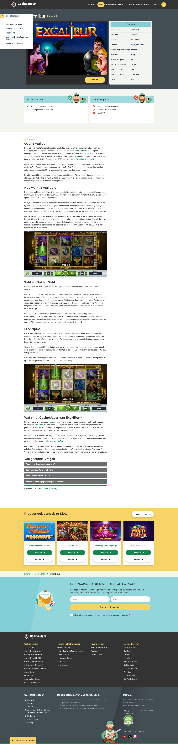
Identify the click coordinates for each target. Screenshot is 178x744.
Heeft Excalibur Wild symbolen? (39, 470)
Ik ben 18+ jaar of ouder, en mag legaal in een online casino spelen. (100, 615)
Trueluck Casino (129, 675)
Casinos (90, 4)
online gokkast (54, 422)
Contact (30, 707)
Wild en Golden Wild (14, 29)
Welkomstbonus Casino (99, 647)
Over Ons (30, 700)
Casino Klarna (62, 661)
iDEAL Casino (125, 4)
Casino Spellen (29, 672)
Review (38, 559)
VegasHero (128, 658)
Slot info (131, 24)
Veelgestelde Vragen (14, 43)
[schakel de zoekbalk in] (163, 4)
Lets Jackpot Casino (131, 668)
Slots (101, 4)
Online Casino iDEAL (64, 647)
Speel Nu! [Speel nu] (95, 80)
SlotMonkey (128, 651)
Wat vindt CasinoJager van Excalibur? (17, 38)
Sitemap (30, 723)
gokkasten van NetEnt (53, 441)
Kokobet (127, 654)
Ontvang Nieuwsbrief (110, 607)
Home (27, 574)
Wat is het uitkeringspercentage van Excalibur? (46, 482)
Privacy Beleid (32, 719)
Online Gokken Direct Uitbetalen (35, 668)
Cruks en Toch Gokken (32, 679)
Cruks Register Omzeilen (33, 682)
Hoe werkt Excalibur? (14, 24)
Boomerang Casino (130, 661)
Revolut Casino (62, 665)
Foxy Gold (127, 672)
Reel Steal (39, 425)
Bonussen (110, 4)
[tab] (65, 464)
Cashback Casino (97, 654)
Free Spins (10, 33)
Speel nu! (38, 552)
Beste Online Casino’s (147, 4)
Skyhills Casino (129, 665)
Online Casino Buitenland (33, 654)
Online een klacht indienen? (133, 731)
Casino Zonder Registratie (33, 661)
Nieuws (30, 703)
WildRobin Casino (130, 647)
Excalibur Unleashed (85, 159)
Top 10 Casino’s (30, 647)
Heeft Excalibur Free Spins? (38, 476)
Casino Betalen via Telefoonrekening (70, 651)
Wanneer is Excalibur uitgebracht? (40, 464)
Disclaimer (31, 716)
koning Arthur (81, 151)
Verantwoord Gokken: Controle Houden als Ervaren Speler (38, 711)
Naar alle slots (141, 514)
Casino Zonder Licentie (32, 651)
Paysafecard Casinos (64, 658)
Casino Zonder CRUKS (32, 658)
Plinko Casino (29, 675)
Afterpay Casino (63, 654)
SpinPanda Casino (130, 679)
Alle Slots (40, 574)
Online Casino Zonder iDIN (33, 665)
